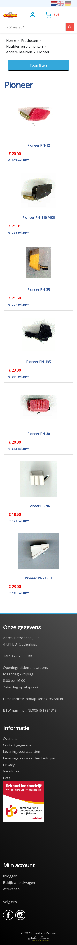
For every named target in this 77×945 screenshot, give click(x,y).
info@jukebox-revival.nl (44, 698)
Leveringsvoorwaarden (21, 751)
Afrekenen (11, 889)
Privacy (9, 764)
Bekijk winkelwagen (19, 882)
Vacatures (11, 771)
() (52, 14)
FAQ (6, 777)
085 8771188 (21, 655)
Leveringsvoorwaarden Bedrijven (29, 758)
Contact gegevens (17, 745)
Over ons (10, 738)
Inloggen (10, 876)
